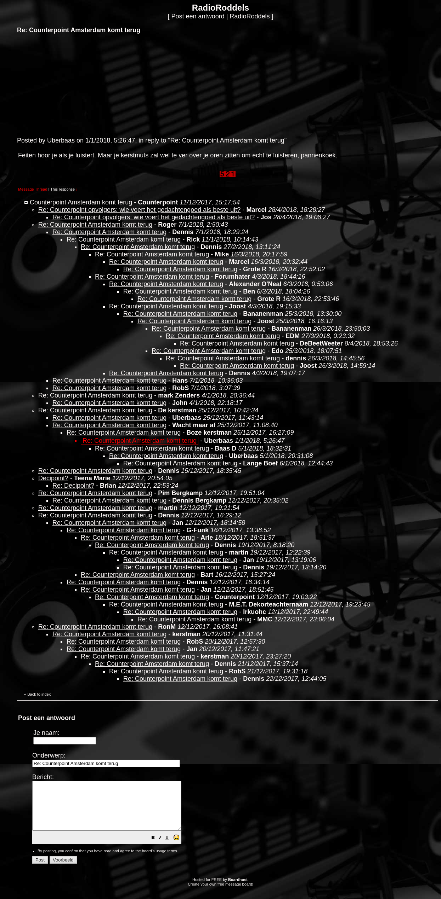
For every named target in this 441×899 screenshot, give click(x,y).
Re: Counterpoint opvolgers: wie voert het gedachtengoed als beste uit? (139, 209)
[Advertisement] (70, 84)
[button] (171, 847)
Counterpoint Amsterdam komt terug (81, 202)
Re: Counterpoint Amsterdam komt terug (227, 140)
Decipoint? (53, 478)
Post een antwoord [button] (198, 16)
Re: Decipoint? (73, 485)
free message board (234, 894)
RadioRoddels (250, 16)
